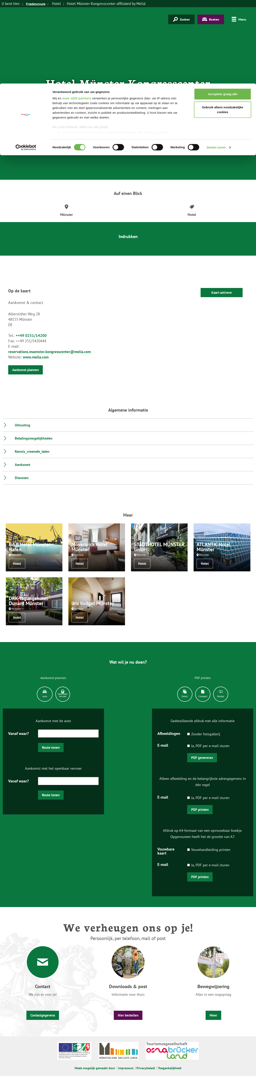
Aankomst (22, 464)
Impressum (126, 1068)
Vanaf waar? (18, 733)
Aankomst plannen (25, 370)
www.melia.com (36, 357)
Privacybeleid (145, 1068)
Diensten (22, 477)
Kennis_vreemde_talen (32, 451)
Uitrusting (22, 425)
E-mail (162, 745)
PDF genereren (202, 757)
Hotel (17, 563)
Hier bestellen (128, 1015)
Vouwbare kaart (165, 851)
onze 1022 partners (76, 14)
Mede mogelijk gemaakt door (95, 1068)
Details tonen (216, 64)
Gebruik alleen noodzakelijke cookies (222, 26)
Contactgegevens (42, 1015)
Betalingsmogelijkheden (33, 438)
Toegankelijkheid (169, 1068)
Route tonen (51, 747)
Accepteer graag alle (222, 10)
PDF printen (200, 809)
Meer (213, 1015)
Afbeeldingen (168, 733)
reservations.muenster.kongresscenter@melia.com (49, 351)
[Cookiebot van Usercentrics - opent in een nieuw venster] (25, 64)
